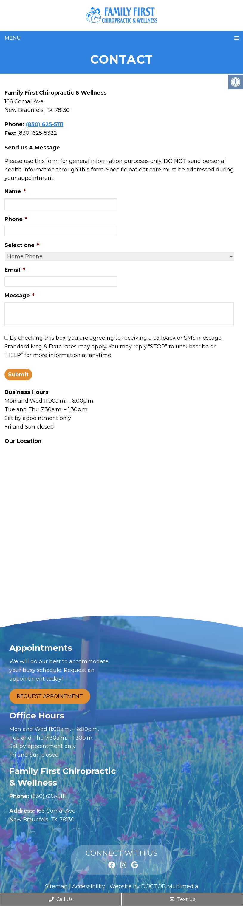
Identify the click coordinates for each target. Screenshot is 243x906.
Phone (15, 219)
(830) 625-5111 (44, 124)
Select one (21, 245)
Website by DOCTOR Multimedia (153, 886)
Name (15, 191)
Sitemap (56, 886)
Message (19, 295)
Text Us (182, 899)
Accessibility (88, 886)
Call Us (60, 899)
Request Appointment (50, 696)
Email (14, 270)
